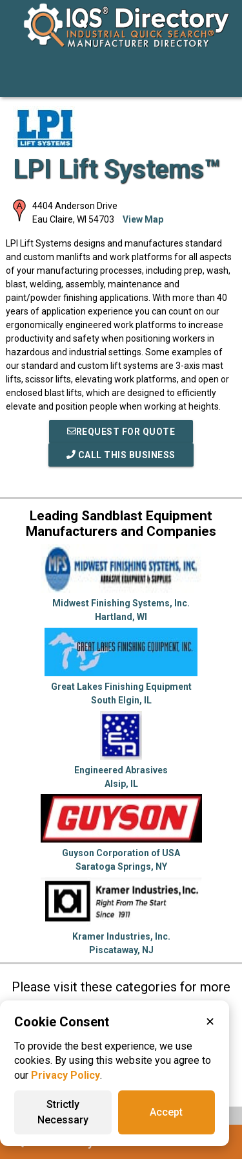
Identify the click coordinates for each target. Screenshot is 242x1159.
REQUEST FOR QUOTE (121, 431)
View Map (143, 219)
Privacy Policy (65, 1075)
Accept (166, 1112)
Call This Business (121, 455)
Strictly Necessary (62, 1112)
